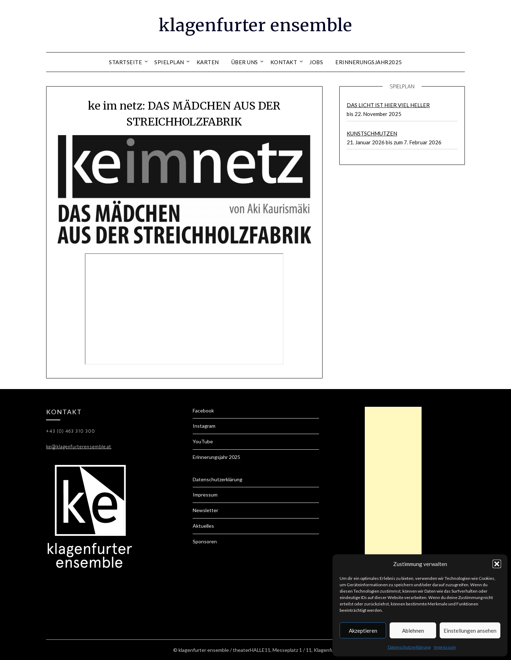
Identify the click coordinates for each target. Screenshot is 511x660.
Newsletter (205, 510)
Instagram (204, 426)
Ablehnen (413, 630)
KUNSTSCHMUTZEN (372, 133)
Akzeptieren (363, 630)
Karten (208, 62)
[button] (496, 563)
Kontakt (283, 62)
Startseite (125, 62)
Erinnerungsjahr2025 (368, 62)
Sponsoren (205, 541)
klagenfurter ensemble (255, 25)
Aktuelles (203, 526)
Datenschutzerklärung (409, 647)
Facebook (203, 410)
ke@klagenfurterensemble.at (78, 447)
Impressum (445, 647)
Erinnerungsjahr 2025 (216, 457)
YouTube (203, 441)
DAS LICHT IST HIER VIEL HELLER (388, 105)
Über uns (244, 62)
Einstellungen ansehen (470, 630)
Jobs (316, 62)
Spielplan (169, 62)
